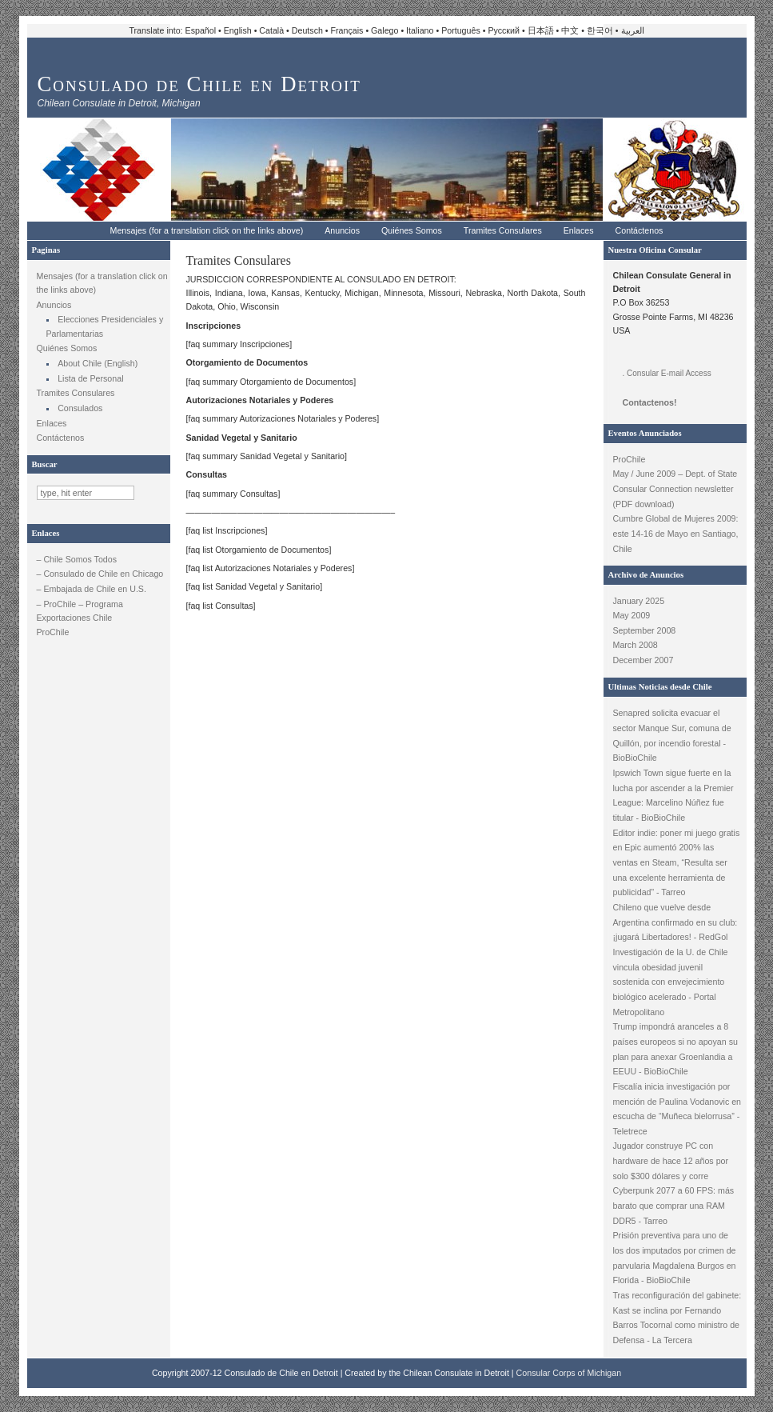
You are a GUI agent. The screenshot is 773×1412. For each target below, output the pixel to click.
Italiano (419, 30)
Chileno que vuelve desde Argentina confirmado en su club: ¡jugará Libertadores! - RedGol (675, 922)
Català (271, 30)
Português (460, 30)
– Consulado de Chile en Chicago (100, 573)
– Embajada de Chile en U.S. (91, 589)
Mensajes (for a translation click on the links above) (207, 230)
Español (201, 30)
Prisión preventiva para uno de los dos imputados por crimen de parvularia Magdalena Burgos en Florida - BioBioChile (674, 1257)
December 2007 (643, 660)
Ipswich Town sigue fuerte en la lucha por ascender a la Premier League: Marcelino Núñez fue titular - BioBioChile (673, 795)
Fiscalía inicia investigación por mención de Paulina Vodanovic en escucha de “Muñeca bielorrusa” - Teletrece (677, 1109)
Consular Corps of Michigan (569, 1373)
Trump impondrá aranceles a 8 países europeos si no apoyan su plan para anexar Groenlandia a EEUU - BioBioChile (675, 1049)
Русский (504, 30)
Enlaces (579, 230)
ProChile (53, 632)
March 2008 (635, 645)
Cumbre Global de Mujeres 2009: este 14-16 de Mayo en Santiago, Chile (676, 533)
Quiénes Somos (411, 230)
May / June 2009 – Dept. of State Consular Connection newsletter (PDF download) (675, 488)
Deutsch (307, 30)
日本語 (541, 30)
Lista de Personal (90, 378)
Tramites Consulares (503, 230)
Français (347, 30)
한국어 (600, 30)
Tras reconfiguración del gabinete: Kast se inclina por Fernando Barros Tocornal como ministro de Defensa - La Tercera (677, 1317)
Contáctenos (639, 230)
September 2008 (644, 630)
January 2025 (639, 601)
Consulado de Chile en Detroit (199, 84)
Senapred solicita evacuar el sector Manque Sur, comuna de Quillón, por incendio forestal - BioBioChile (672, 735)
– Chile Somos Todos (77, 559)
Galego (384, 30)
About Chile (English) (97, 363)
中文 (570, 30)
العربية (632, 30)
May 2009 (632, 615)
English (238, 30)
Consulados (80, 408)
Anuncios (342, 230)
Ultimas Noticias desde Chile (660, 686)
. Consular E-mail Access (667, 373)
